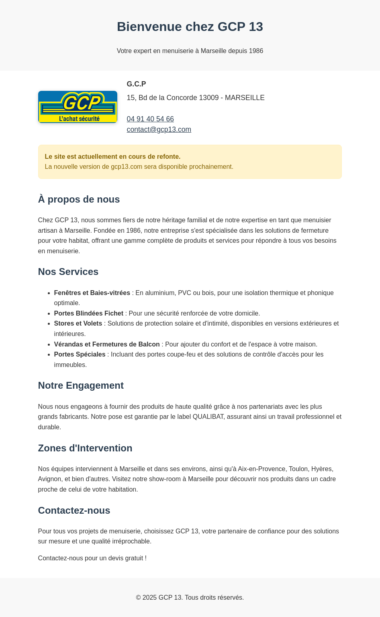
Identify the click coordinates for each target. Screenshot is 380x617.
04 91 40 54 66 (150, 119)
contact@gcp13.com (159, 129)
